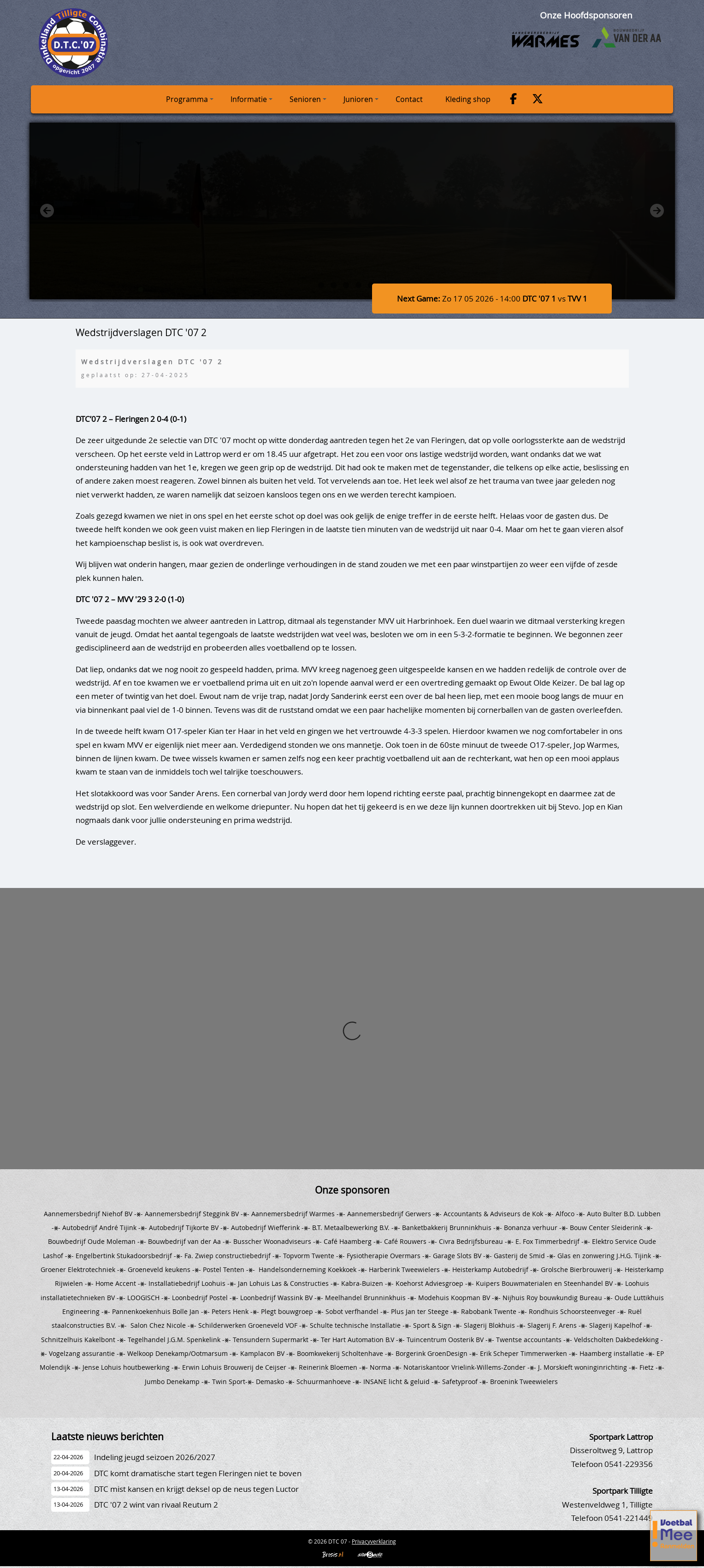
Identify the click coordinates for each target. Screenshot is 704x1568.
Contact (409, 99)
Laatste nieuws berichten (107, 1436)
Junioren (361, 99)
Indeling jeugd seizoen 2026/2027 (154, 1457)
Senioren (308, 99)
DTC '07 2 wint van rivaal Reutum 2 (156, 1504)
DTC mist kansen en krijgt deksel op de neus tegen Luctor (196, 1489)
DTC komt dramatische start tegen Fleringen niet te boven (198, 1473)
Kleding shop (468, 99)
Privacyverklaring (374, 1541)
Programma (189, 99)
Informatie (251, 99)
